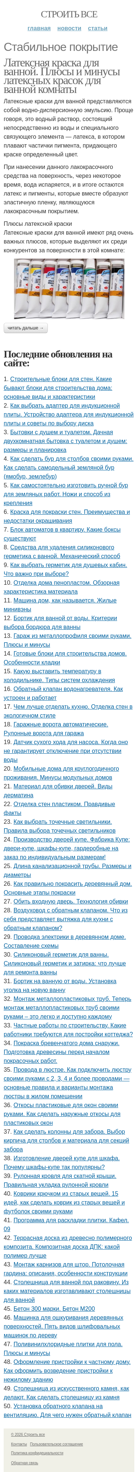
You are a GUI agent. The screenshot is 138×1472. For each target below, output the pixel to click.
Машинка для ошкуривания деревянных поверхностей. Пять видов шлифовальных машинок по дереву (63, 1326)
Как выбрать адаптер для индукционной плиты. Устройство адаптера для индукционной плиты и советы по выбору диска (69, 414)
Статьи (97, 28)
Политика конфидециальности (37, 1453)
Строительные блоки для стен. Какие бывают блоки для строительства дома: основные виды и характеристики (58, 388)
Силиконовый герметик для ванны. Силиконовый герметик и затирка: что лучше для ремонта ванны (65, 963)
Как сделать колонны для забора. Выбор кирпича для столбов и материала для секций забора (66, 1141)
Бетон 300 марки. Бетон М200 (54, 1309)
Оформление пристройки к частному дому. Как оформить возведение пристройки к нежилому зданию (67, 1371)
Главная (39, 28)
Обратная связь (24, 1463)
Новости (69, 28)
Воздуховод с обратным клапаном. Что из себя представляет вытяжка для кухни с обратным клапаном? (66, 919)
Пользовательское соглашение (56, 1444)
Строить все (69, 14)
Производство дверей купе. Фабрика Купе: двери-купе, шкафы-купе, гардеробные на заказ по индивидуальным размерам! (67, 848)
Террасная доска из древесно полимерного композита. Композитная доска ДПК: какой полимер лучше (68, 1247)
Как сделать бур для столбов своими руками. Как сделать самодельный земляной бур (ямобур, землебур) (69, 468)
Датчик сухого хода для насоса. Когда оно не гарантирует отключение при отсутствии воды (66, 751)
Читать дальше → (26, 328)
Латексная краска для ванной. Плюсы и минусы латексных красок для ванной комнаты (62, 76)
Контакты (19, 1444)
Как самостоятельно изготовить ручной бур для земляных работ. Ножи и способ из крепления (66, 494)
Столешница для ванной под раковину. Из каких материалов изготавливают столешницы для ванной (67, 1291)
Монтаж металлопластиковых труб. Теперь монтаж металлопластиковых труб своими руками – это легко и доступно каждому (67, 1008)
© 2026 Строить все (28, 1435)
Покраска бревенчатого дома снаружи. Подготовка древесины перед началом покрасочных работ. (62, 1052)
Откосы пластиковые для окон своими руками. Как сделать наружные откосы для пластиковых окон (62, 1114)
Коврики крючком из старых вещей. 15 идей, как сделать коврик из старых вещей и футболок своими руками (64, 1202)
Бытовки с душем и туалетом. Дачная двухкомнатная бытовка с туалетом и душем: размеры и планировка (65, 441)
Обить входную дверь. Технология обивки (71, 901)
